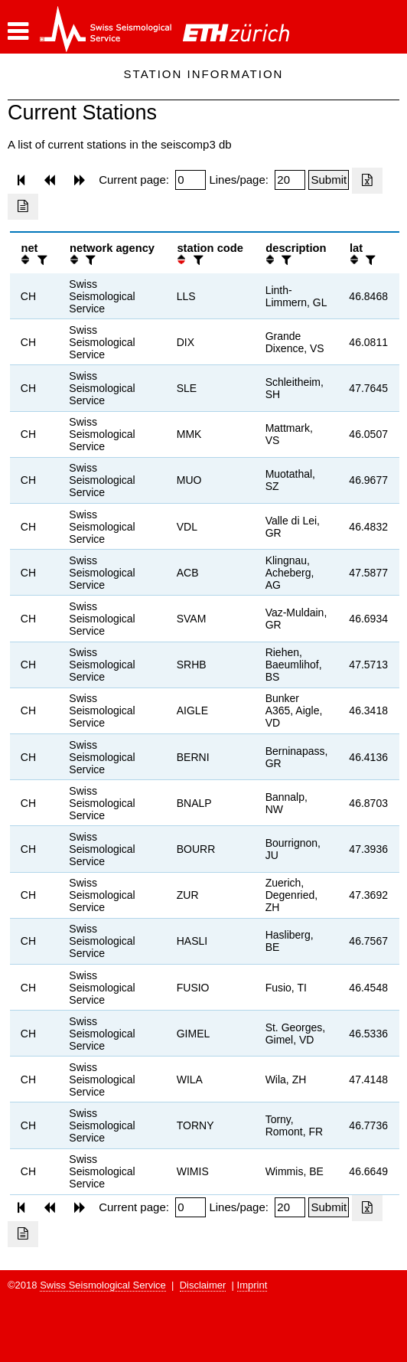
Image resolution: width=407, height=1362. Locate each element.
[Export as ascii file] (23, 207)
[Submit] (328, 180)
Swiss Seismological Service (103, 1285)
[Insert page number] (190, 180)
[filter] (40, 259)
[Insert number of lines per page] (290, 180)
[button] (18, 31)
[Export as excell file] (367, 181)
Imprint (252, 1285)
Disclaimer (203, 1285)
